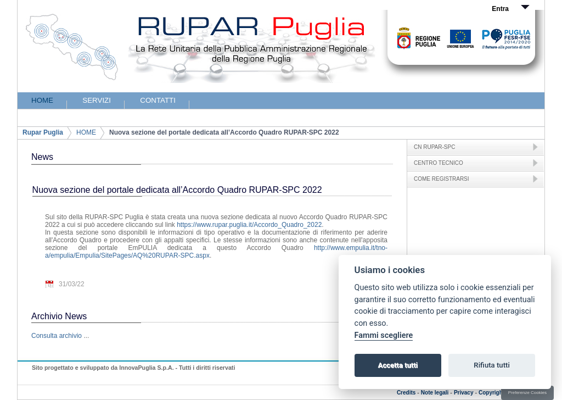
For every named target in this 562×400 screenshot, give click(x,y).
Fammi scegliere (384, 335)
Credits (406, 393)
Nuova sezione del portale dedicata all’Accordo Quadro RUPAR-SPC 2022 (224, 132)
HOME (86, 132)
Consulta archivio (56, 336)
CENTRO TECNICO (438, 163)
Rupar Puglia (43, 132)
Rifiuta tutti (492, 365)
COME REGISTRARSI (441, 179)
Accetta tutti (398, 365)
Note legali (435, 393)
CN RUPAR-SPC (434, 147)
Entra (500, 9)
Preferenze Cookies (527, 392)
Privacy (464, 393)
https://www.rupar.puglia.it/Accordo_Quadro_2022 (249, 225)
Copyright (491, 393)
